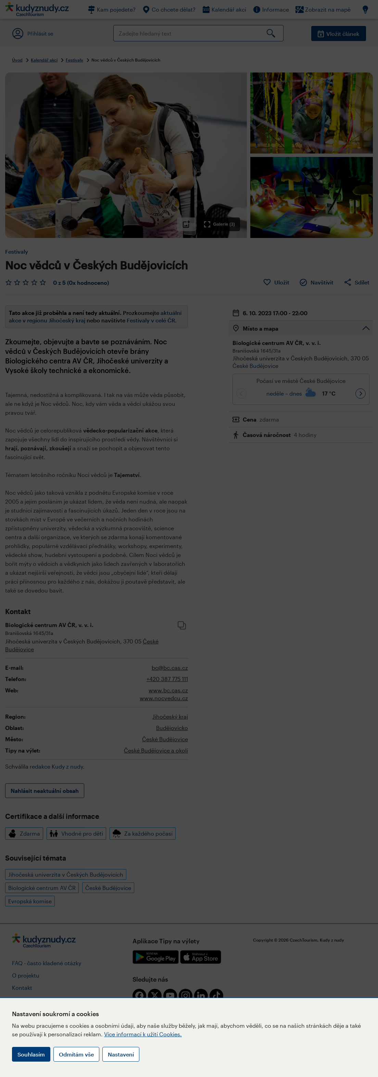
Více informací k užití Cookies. (143, 1034)
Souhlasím (31, 1054)
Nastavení (121, 1054)
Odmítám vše (76, 1054)
